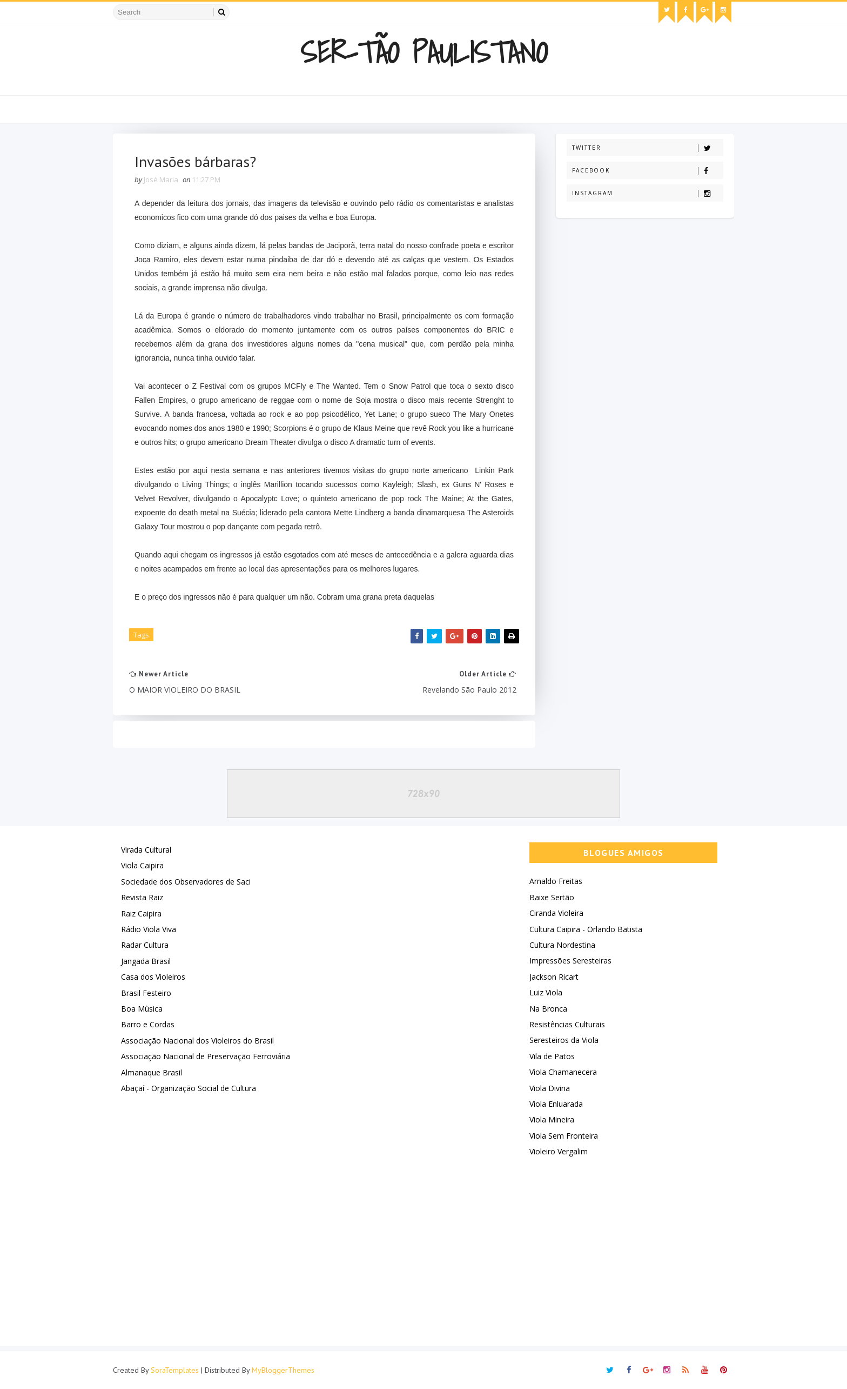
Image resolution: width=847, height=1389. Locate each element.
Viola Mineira (551, 1119)
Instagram (647, 193)
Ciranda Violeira (556, 913)
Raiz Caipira (141, 913)
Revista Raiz (142, 897)
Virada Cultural (146, 850)
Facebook (647, 171)
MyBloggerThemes (283, 1370)
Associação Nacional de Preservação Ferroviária (205, 1056)
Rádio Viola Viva (148, 929)
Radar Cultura (145, 945)
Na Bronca (548, 1008)
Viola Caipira (142, 865)
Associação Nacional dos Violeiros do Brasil (197, 1040)
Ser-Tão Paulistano (423, 52)
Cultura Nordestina (562, 945)
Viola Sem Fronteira (563, 1136)
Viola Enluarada (556, 1104)
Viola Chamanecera (563, 1072)
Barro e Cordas (147, 1024)
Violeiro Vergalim (558, 1151)
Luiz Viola (545, 992)
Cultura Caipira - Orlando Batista (585, 929)
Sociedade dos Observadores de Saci (186, 881)
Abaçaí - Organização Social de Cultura (188, 1088)
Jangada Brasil (146, 961)
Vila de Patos (552, 1056)
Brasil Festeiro (146, 993)
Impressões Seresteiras (570, 960)
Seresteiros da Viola (564, 1040)
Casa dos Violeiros (153, 977)
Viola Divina (549, 1088)
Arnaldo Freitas (555, 881)
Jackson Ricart (554, 977)
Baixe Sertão (551, 897)
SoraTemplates (175, 1370)
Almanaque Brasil (151, 1072)
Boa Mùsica (142, 1008)
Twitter (647, 148)
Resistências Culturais (567, 1024)
